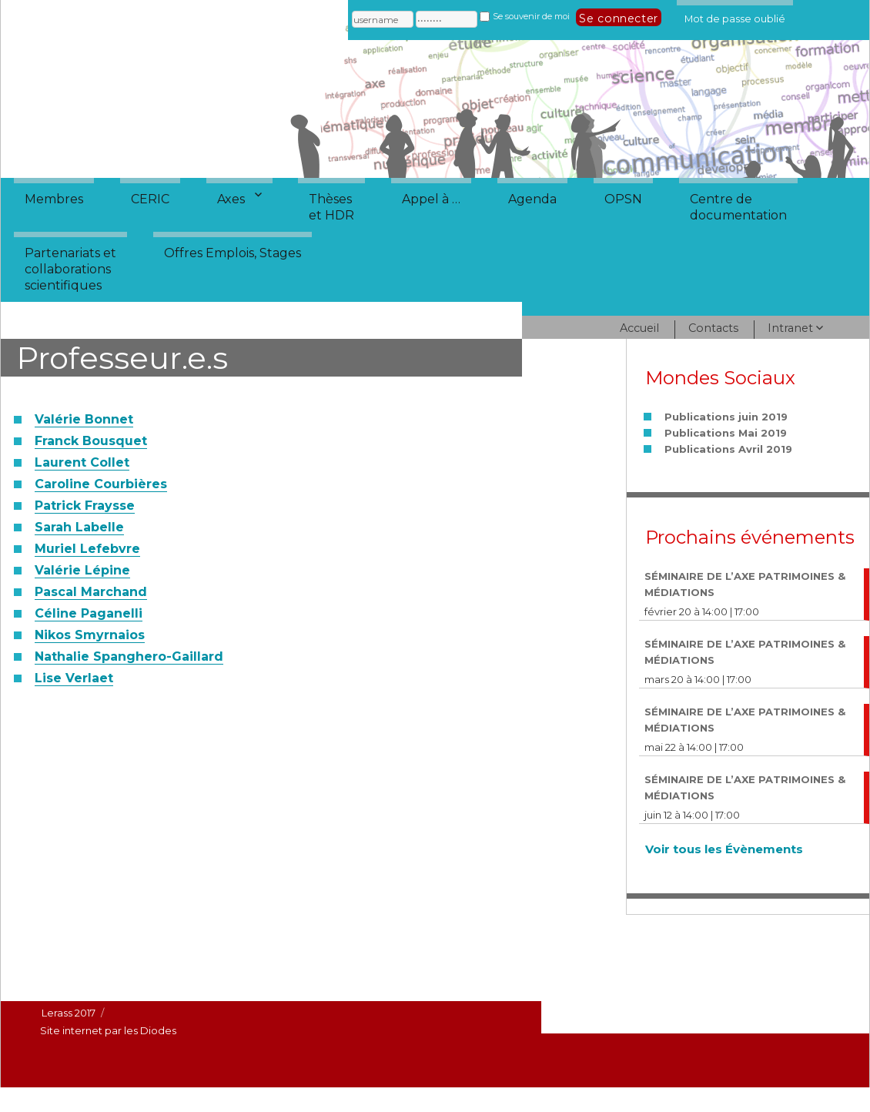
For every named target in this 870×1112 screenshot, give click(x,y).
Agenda (532, 199)
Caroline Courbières (101, 484)
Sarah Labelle (79, 527)
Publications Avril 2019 (728, 449)
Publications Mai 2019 (725, 433)
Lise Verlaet (74, 678)
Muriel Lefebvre (87, 548)
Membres (54, 199)
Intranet (790, 328)
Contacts (713, 328)
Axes (231, 199)
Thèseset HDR (331, 207)
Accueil (639, 328)
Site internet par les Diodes (108, 1030)
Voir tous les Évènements (724, 849)
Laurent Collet (82, 462)
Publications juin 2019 (726, 416)
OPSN (623, 199)
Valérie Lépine (82, 570)
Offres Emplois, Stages (232, 253)
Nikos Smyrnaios (90, 635)
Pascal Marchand (91, 591)
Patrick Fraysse (85, 505)
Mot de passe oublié (734, 16)
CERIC (150, 199)
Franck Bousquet (91, 441)
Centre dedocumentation (738, 207)
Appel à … (431, 199)
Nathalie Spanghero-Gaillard (129, 656)
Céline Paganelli (88, 613)
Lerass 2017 (68, 1012)
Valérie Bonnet (84, 419)
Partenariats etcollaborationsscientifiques (70, 269)
